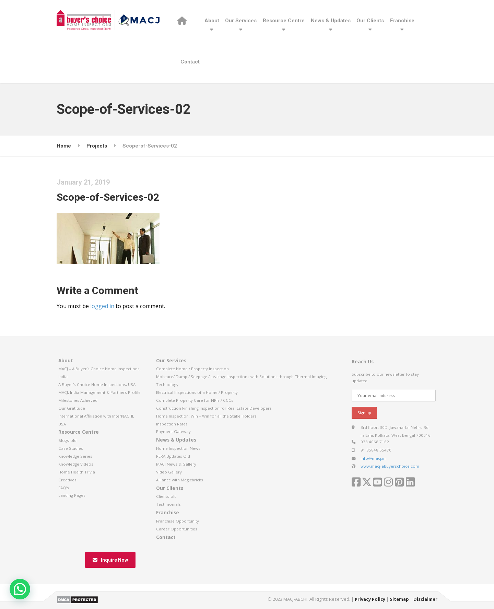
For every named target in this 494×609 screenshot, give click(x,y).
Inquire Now (110, 560)
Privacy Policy (370, 599)
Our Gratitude (71, 408)
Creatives (67, 479)
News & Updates (331, 20)
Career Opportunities (176, 528)
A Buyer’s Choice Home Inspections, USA (97, 384)
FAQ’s (63, 487)
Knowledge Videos (75, 464)
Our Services (241, 20)
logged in (102, 306)
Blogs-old (67, 440)
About (211, 20)
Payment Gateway (173, 431)
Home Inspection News (178, 448)
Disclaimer (425, 599)
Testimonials (168, 504)
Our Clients (370, 20)
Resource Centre (284, 20)
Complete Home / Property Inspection (192, 368)
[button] (20, 589)
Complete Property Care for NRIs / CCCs (194, 400)
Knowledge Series (75, 456)
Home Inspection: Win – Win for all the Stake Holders (206, 416)
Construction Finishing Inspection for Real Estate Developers (214, 408)
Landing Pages (71, 495)
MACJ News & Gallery (176, 464)
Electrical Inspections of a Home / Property (197, 392)
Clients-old (166, 496)
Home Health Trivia (76, 472)
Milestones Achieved (77, 400)
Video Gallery (169, 472)
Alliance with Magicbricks (179, 479)
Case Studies (70, 448)
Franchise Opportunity (177, 521)
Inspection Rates (172, 423)
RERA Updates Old (173, 456)
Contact (190, 62)
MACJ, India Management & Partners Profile (99, 392)
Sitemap (399, 599)
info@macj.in (373, 458)
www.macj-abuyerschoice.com (390, 466)
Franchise (402, 20)
